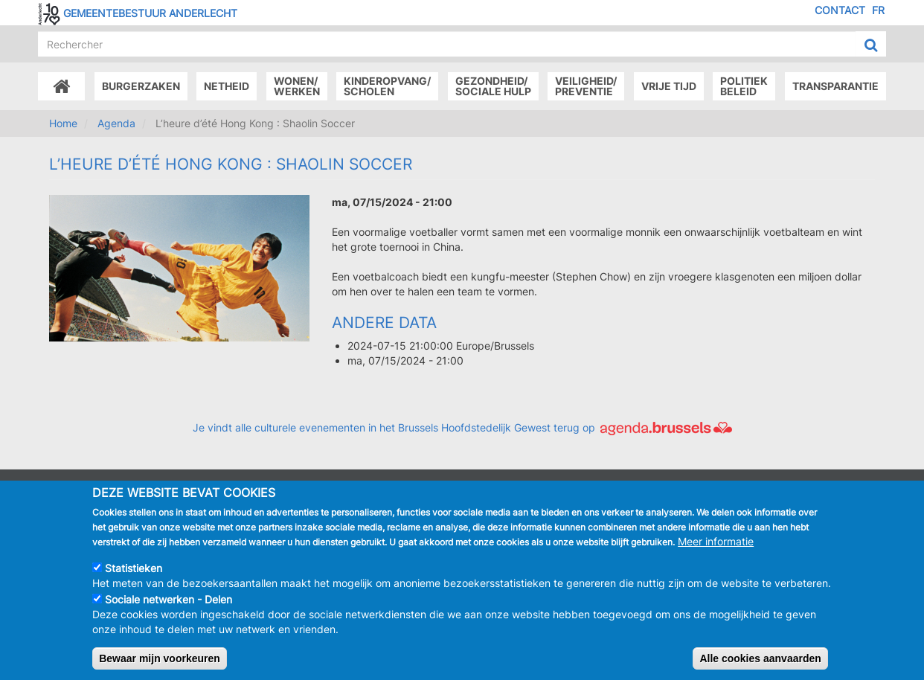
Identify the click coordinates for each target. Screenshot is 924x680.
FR (878, 10)
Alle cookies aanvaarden (760, 661)
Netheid (226, 86)
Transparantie (835, 86)
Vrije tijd (668, 86)
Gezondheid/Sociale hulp (493, 85)
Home (63, 123)
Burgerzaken (141, 86)
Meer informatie (716, 544)
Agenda (116, 123)
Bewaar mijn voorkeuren (159, 661)
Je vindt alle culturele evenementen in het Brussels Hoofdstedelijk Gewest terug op (462, 427)
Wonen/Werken (297, 85)
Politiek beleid (744, 85)
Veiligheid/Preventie (586, 85)
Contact (840, 10)
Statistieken (133, 571)
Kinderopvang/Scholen (387, 85)
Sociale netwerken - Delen (168, 602)
